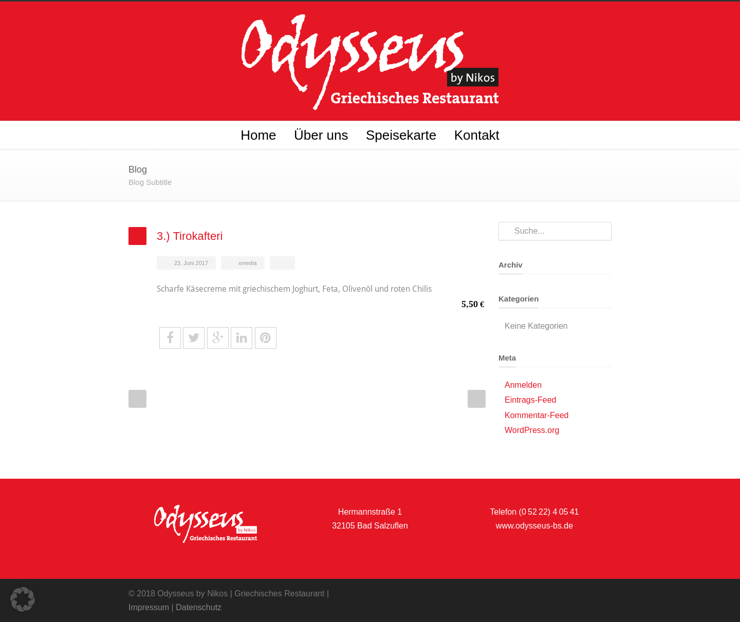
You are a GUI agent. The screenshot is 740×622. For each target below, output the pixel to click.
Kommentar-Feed (537, 415)
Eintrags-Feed (531, 399)
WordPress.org (532, 430)
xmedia (247, 263)
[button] (22, 599)
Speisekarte (401, 135)
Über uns (321, 135)
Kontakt (476, 135)
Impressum (148, 607)
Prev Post (137, 399)
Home (258, 135)
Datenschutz (198, 607)
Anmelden (523, 385)
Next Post (477, 399)
